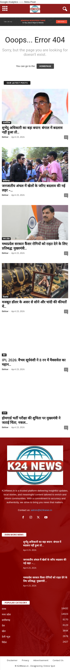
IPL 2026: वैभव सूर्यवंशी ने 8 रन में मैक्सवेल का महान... (34, 362)
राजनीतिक (6, 122)
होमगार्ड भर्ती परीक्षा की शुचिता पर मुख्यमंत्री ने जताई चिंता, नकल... (31, 420)
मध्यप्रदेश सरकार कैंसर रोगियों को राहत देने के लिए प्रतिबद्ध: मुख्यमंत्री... (35, 246)
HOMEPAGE (45, 66)
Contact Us (58, 660)
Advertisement (40, 660)
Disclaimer (12, 660)
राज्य (4, 413)
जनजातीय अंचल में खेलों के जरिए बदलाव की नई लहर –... (33, 188)
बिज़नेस (5, 297)
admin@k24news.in (41, 510)
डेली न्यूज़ (6, 636)
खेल (4, 355)
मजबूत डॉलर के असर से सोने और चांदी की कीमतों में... (34, 304)
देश (3, 625)
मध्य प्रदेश (6, 238)
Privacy (25, 660)
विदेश (4, 642)
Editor (5, 137)
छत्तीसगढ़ (6, 180)
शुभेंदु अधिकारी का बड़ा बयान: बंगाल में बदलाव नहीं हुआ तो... (32, 130)
